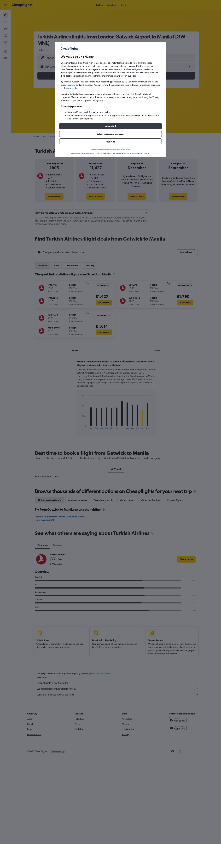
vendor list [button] (72, 88)
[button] (110, 126)
